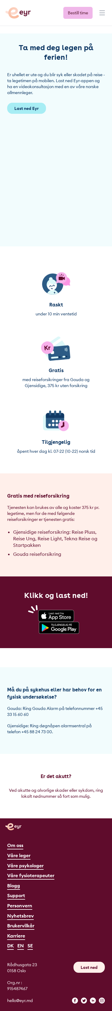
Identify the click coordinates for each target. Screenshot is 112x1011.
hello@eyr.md (20, 1000)
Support (16, 895)
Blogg (13, 886)
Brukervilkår (20, 926)
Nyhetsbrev (20, 916)
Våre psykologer (25, 866)
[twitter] (84, 1000)
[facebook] (75, 1000)
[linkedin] (93, 1000)
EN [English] (20, 946)
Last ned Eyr (26, 108)
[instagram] (102, 1000)
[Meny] (101, 15)
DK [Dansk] (10, 946)
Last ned (89, 967)
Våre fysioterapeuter (30, 875)
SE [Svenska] (30, 946)
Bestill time (78, 13)
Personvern (19, 906)
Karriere (16, 936)
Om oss (15, 845)
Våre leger (18, 855)
